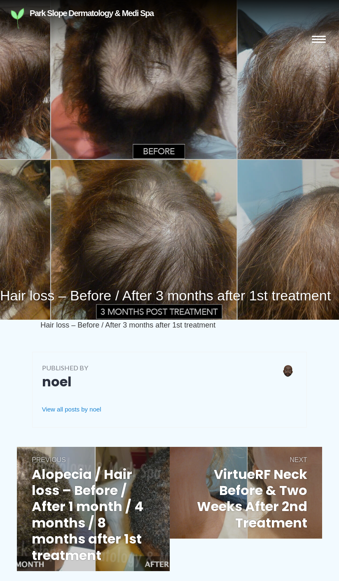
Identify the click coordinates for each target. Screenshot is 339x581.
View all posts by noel (71, 409)
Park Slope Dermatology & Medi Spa (61, 18)
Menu (319, 39)
